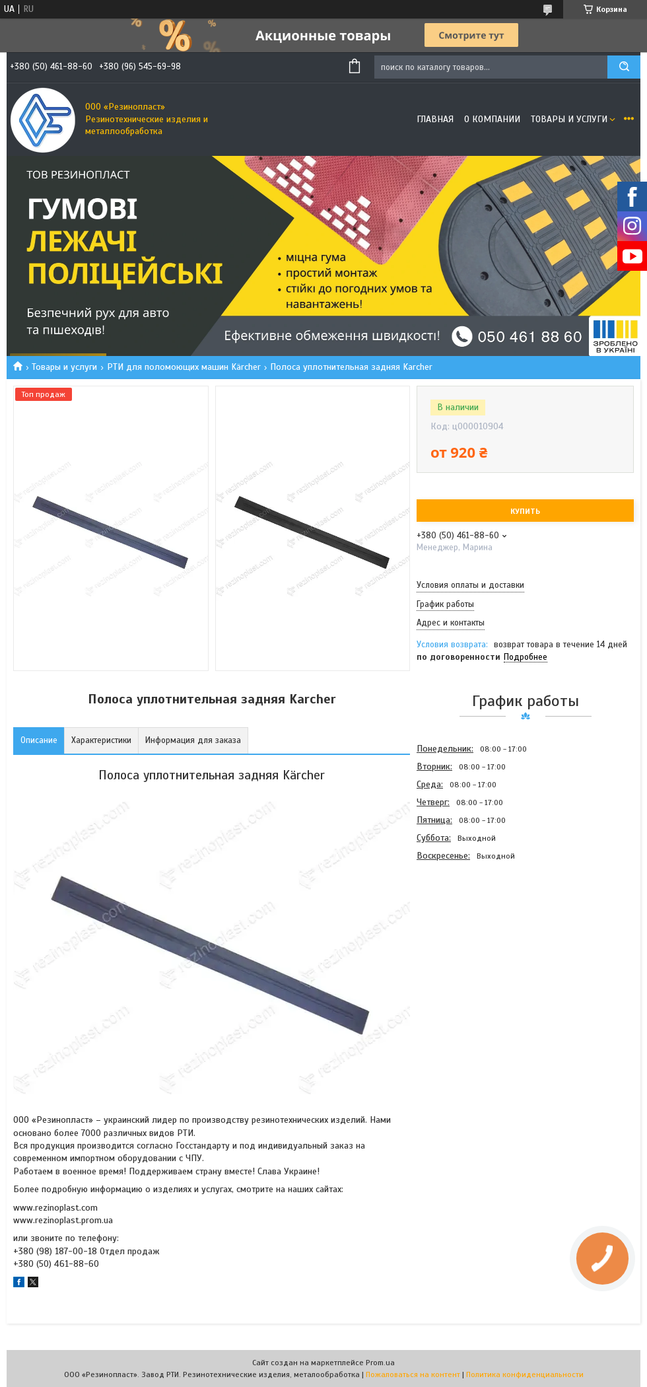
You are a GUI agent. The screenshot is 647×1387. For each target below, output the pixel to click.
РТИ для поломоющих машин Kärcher (184, 367)
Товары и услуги (569, 119)
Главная (435, 119)
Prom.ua (380, 1362)
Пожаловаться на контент (413, 1374)
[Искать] (623, 67)
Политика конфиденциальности (525, 1374)
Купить (525, 511)
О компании (492, 119)
